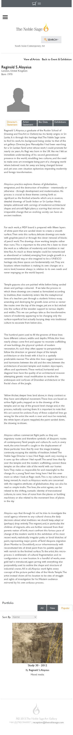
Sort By (6, 617)
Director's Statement (12, 123)
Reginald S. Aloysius (39, 670)
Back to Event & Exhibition (57, 59)
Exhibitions (60, 121)
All (42, 608)
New (52, 608)
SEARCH (52, 39)
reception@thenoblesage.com (48, 722)
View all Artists (32, 59)
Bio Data (43, 121)
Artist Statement (28, 123)
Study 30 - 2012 (37, 665)
